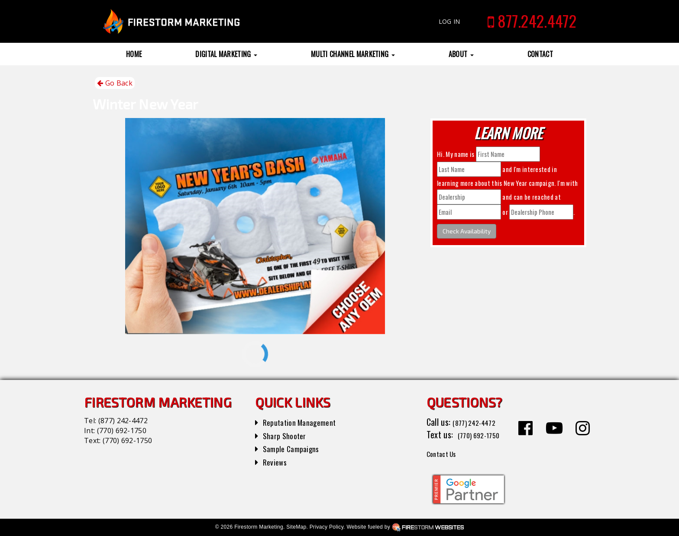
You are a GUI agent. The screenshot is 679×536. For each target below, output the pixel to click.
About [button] (461, 54)
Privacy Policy (326, 527)
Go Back (115, 83)
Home (134, 54)
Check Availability (467, 231)
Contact (540, 54)
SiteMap (296, 527)
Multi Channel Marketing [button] (353, 54)
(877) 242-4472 (123, 420)
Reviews (276, 461)
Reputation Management (304, 421)
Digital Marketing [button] (226, 54)
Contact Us (445, 453)
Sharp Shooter (287, 435)
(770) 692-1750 (121, 430)
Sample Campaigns (295, 448)
